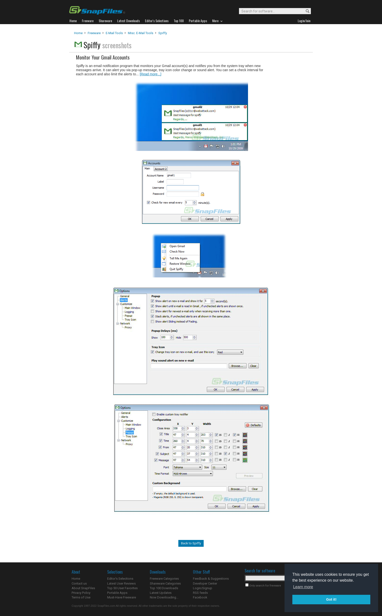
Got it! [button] (331, 599)
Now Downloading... (164, 597)
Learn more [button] (303, 587)
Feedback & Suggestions (211, 578)
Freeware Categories (164, 578)
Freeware (94, 33)
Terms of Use (81, 597)
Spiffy (162, 33)
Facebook (200, 597)
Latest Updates (161, 593)
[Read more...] (150, 74)
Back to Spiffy (191, 543)
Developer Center (205, 583)
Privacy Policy (81, 593)
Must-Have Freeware (121, 597)
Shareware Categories (165, 583)
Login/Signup (202, 588)
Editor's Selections (120, 578)
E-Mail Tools (114, 33)
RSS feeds (200, 593)
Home (78, 33)
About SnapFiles (83, 588)
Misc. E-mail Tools (140, 33)
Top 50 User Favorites (122, 588)
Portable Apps (117, 593)
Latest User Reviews (121, 583)
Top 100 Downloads (164, 588)
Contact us (79, 583)
